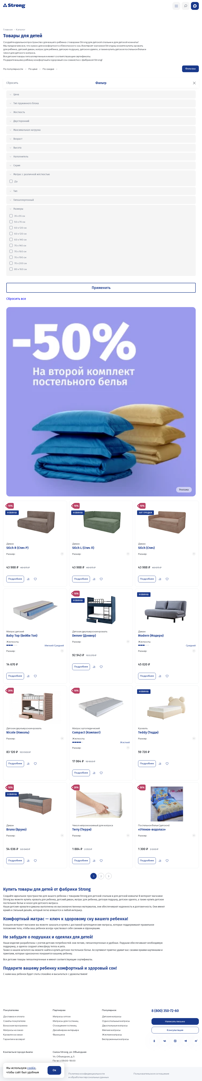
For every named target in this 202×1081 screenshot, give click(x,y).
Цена (16, 94)
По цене (32, 68)
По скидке (48, 68)
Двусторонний (21, 121)
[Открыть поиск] (176, 6)
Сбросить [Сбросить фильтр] (12, 83)
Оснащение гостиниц (65, 1015)
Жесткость (19, 112)
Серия (16, 165)
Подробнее (14, 577)
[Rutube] (196, 1030)
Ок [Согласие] (54, 1070)
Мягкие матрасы (111, 1019)
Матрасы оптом (62, 1005)
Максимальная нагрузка (27, 130)
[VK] (164, 1030)
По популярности (13, 68)
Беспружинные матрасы (115, 1028)
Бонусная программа (15, 1015)
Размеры (18, 208)
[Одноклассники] (154, 1030)
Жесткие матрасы (112, 1024)
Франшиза (59, 1024)
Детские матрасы (111, 1005)
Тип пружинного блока (26, 103)
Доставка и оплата (13, 1005)
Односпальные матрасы (116, 1010)
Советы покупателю (14, 1010)
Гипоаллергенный (23, 200)
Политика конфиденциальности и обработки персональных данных (88, 1065)
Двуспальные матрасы (115, 1015)
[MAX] (175, 1030)
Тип (15, 191)
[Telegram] (185, 1030)
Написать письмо (175, 1010)
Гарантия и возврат (14, 1028)
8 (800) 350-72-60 (165, 1000)
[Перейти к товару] (35, 542)
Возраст (17, 138)
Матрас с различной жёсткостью (31, 174)
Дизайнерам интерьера (66, 1019)
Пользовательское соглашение (151, 1063)
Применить (101, 288)
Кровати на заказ (13, 1024)
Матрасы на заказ (13, 1019)
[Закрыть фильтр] (194, 83)
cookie (31, 1068)
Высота (17, 147)
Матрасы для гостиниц (65, 1010)
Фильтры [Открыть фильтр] (190, 68)
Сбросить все (16, 299)
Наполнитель (20, 156)
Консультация (175, 1019)
